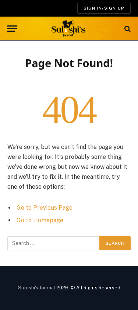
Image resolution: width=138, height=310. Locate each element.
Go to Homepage (40, 220)
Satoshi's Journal (36, 287)
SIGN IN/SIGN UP (104, 8)
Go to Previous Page (44, 207)
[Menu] (12, 28)
